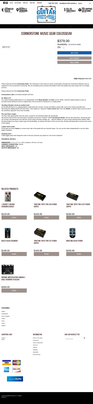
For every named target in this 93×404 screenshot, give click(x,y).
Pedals (3, 311)
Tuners (3, 323)
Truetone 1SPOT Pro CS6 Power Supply (45, 205)
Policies (35, 347)
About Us (35, 345)
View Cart (32, 3)
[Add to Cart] (74, 52)
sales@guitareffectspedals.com (68, 3)
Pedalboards (4, 313)
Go (90, 3)
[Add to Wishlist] (74, 58)
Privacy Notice (36, 354)
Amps (2, 321)
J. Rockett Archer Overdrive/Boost (8, 205)
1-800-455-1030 (53, 3)
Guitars (3, 318)
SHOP (21, 26)
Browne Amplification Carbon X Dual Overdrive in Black (13, 278)
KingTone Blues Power (74, 240)
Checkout (39, 3)
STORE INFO (60, 26)
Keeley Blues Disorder (9, 240)
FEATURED (50, 26)
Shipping (35, 349)
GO (84, 337)
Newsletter (35, 352)
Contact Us (36, 340)
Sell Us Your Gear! (38, 338)
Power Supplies (5, 316)
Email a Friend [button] (74, 62)
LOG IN (11, 3)
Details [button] (14, 217)
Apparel (3, 325)
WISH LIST (25, 3)
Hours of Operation (38, 342)
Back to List (6, 47)
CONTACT (70, 26)
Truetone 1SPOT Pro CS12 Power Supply (78, 205)
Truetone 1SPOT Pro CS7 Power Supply (45, 241)
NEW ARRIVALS (39, 26)
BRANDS (29, 26)
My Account (18, 3)
